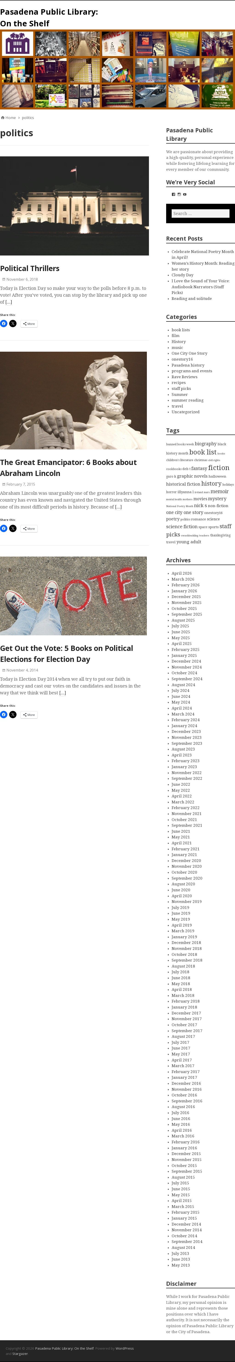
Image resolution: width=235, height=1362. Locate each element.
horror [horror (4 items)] (171, 492)
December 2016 (186, 1083)
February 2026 (186, 585)
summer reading (188, 400)
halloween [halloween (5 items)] (217, 476)
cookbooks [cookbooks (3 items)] (174, 469)
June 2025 (181, 632)
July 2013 (180, 1253)
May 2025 (181, 638)
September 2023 (187, 743)
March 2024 (183, 714)
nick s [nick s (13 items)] (200, 505)
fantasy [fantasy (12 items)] (199, 468)
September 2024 (187, 679)
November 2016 (187, 1089)
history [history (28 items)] (211, 483)
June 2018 (181, 978)
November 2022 (187, 772)
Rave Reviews (184, 377)
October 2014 (184, 1236)
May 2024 (181, 702)
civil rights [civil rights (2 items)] (214, 460)
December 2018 (186, 942)
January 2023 (184, 766)
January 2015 (184, 1218)
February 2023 (186, 760)
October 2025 (184, 608)
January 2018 (184, 1007)
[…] (8, 302)
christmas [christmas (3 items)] (200, 460)
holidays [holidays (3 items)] (228, 484)
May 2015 (181, 1195)
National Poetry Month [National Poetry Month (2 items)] (179, 506)
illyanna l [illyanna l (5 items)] (186, 492)
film (175, 335)
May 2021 (181, 837)
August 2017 (183, 1036)
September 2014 (187, 1241)
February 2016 (186, 1142)
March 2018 (183, 995)
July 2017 (180, 1042)
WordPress (125, 1348)
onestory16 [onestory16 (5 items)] (213, 513)
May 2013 (181, 1265)
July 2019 (180, 907)
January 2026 (184, 591)
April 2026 (182, 573)
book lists (181, 330)
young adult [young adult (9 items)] (188, 541)
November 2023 (187, 737)
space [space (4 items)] (203, 527)
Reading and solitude (192, 298)
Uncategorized (186, 412)
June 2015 (181, 1189)
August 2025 (183, 620)
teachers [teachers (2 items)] (204, 535)
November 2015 (187, 1159)
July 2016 (180, 1112)
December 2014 (186, 1224)
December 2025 (186, 596)
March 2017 (183, 1065)
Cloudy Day (182, 275)
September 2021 (187, 825)
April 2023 (182, 755)
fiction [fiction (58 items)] (218, 468)
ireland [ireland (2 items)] (199, 492)
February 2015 (186, 1212)
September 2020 (187, 878)
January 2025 (184, 655)
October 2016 (184, 1095)
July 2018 (180, 972)
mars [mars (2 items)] (207, 492)
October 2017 (184, 1024)
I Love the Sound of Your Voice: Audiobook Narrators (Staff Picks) (201, 287)
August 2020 (183, 884)
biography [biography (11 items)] (206, 443)
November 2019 (187, 901)
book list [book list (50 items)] (203, 452)
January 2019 (184, 937)
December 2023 (186, 731)
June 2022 (181, 784)
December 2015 (186, 1153)
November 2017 (187, 1019)
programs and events (192, 371)
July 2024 (180, 690)
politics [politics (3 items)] (185, 519)
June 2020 (181, 890)
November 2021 (187, 813)
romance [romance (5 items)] (198, 519)
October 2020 (184, 872)
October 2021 (184, 819)
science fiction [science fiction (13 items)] (182, 526)
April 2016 (182, 1130)
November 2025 (187, 602)
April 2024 (182, 708)
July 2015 (180, 1183)
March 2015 (183, 1206)
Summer (180, 394)
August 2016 (183, 1106)
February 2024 (186, 720)
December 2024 (186, 661)
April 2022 (182, 796)
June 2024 (181, 696)
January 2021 (184, 854)
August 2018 (183, 966)
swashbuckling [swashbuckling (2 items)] (189, 535)
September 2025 (187, 614)
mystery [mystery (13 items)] (217, 498)
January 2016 (184, 1148)
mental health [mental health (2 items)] (174, 499)
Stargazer (20, 1353)
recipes (179, 382)
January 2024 (184, 725)
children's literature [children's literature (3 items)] (179, 460)
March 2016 (183, 1136)
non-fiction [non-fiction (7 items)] (218, 505)
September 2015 (187, 1171)
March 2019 (183, 931)
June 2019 (181, 913)
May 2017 (181, 1054)
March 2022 (183, 802)
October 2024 (184, 673)
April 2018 (182, 989)
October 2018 (184, 954)
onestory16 (182, 359)
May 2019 (181, 919)
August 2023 (183, 749)
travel (177, 406)
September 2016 (187, 1101)
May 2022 (181, 790)
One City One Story (189, 353)
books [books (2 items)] (221, 453)
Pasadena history (188, 365)
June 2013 (181, 1259)
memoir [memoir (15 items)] (220, 491)
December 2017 (186, 1013)
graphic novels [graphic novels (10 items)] (192, 476)
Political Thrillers (29, 268)
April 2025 (182, 643)
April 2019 (182, 925)
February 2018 (186, 1001)
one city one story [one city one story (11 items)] (184, 512)
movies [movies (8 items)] (200, 499)
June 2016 (181, 1118)
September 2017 (187, 1030)
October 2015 (184, 1165)
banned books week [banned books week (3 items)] (180, 444)
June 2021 (181, 831)
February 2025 (186, 649)
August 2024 (183, 684)
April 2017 (182, 1060)
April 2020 (182, 896)
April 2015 (182, 1200)
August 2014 (183, 1247)
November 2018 (187, 948)
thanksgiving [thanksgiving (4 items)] (220, 535)
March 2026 (183, 579)
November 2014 (187, 1230)
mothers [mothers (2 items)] (188, 499)
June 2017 (181, 1048)
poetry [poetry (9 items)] (172, 519)
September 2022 (187, 778)
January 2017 (184, 1077)
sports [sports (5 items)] (213, 527)
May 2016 (181, 1124)
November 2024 (187, 667)
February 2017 (186, 1071)
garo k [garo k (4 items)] (171, 476)
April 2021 (182, 843)
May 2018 (181, 983)
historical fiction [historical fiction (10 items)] (183, 484)
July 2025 (180, 626)
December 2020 (186, 860)
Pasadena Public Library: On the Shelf (64, 1348)
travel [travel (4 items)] (171, 542)
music (177, 347)
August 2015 (183, 1177)
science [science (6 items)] (213, 519)
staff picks (181, 388)
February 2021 (186, 849)
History (179, 341)
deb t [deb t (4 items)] (186, 469)
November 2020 (187, 866)
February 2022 (186, 807)
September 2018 (187, 960)
